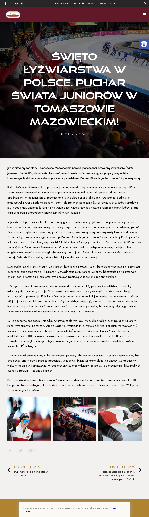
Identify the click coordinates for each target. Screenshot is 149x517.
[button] (144, 44)
